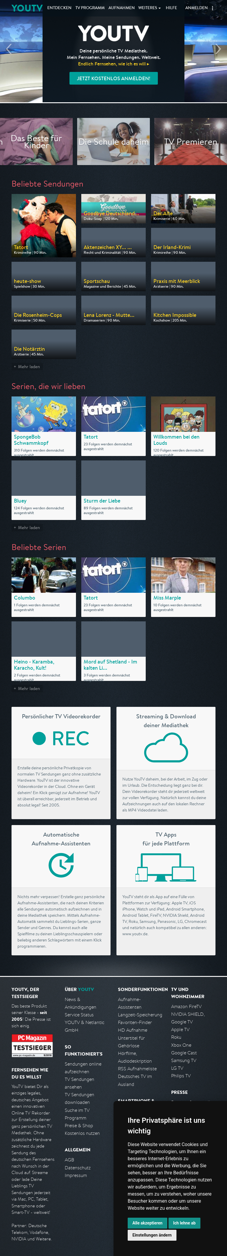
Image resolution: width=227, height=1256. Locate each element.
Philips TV (181, 1076)
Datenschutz (78, 1168)
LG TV (177, 1068)
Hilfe (171, 8)
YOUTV (27, 8)
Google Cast (184, 1053)
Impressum (76, 1175)
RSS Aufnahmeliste (137, 1069)
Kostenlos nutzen (82, 1133)
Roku (176, 1037)
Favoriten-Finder (135, 1022)
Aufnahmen (121, 8)
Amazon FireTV (186, 1006)
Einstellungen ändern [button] (152, 1235)
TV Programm (90, 8)
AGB (69, 1160)
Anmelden (196, 8)
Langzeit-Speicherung (140, 1015)
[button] (212, 8)
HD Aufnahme (132, 1030)
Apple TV (180, 1029)
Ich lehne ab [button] (184, 1223)
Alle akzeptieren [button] (147, 1223)
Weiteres (147, 8)
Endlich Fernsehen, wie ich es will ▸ (113, 63)
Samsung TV (183, 1060)
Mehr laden (29, 366)
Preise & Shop (79, 1125)
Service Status (79, 1015)
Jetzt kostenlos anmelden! (113, 78)
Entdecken (59, 8)
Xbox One (181, 1045)
